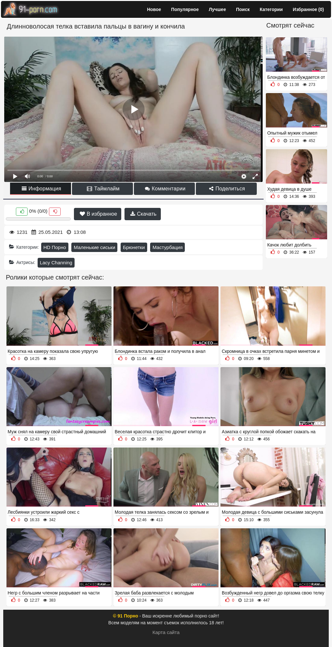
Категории (271, 9)
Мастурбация (167, 247)
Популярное (185, 9)
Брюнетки (134, 247)
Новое (154, 9)
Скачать (143, 214)
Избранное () (308, 9)
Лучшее (217, 9)
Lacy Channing (56, 262)
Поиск (243, 9)
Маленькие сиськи (94, 247)
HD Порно (54, 247)
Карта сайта (166, 632)
